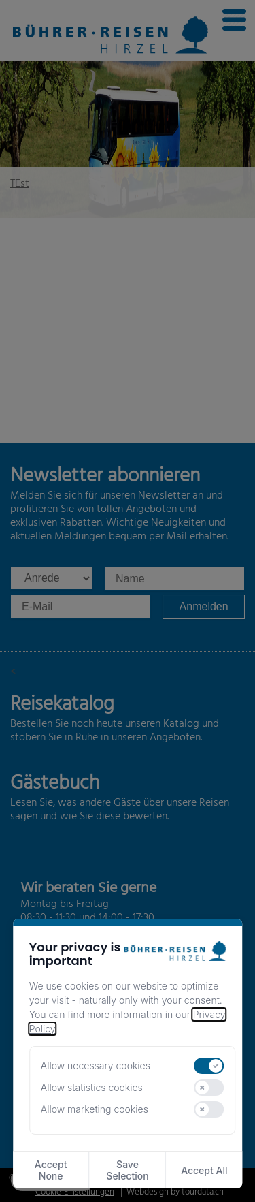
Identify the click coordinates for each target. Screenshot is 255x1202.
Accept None (51, 1170)
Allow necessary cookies (95, 1065)
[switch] (209, 1066)
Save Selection (127, 1170)
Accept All (204, 1170)
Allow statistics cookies (92, 1087)
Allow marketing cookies (94, 1109)
